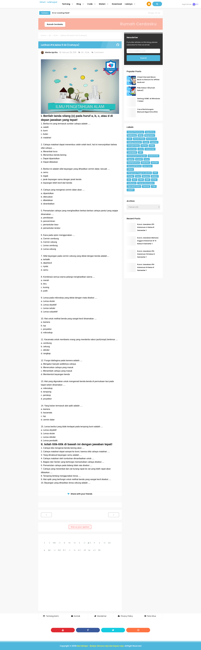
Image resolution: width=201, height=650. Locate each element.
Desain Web (139, 139)
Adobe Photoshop (135, 132)
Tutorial (146, 186)
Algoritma (150, 132)
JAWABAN (132, 152)
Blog (140, 135)
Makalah (145, 162)
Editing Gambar (134, 142)
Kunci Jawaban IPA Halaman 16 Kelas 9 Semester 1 (146, 254)
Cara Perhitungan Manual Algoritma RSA (147, 110)
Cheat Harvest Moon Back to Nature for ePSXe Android (148, 80)
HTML (152, 145)
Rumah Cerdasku (55, 24)
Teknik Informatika (145, 183)
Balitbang (132, 135)
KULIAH (139, 159)
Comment (99, 52)
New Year (147, 166)
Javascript (150, 149)
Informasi (132, 149)
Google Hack (133, 145)
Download (151, 139)
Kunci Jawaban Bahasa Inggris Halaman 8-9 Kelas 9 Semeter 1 (147, 241)
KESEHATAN (153, 156)
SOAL (87, 52)
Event (146, 142)
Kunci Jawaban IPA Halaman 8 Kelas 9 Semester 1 (145, 267)
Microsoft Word (134, 166)
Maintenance (133, 162)
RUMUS (155, 176)
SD (82, 52)
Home (144, 145)
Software (131, 183)
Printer (130, 176)
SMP (147, 179)
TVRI (153, 186)
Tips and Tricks (134, 186)
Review (146, 176)
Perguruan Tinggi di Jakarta (139, 173)
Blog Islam (149, 135)
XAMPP (130, 190)
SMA (141, 179)
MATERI (155, 162)
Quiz (138, 176)
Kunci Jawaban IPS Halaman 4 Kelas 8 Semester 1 (145, 227)
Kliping (130, 159)
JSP (140, 152)
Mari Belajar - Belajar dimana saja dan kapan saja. (100, 646)
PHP (155, 173)
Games (154, 142)
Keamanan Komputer (137, 156)
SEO (134, 179)
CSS (129, 139)
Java (141, 149)
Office (130, 169)
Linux (147, 159)
